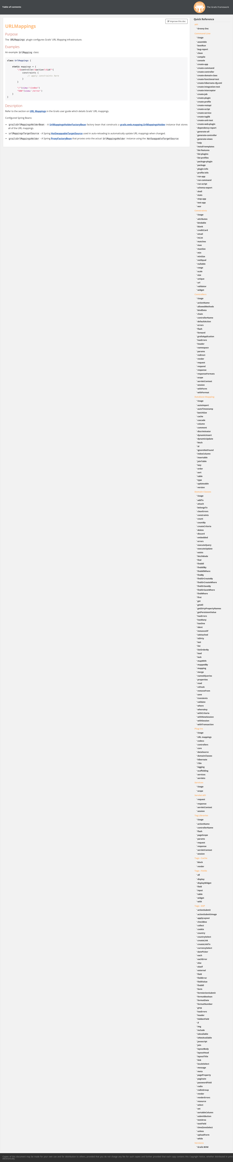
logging (201, 767)
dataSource (203, 752)
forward (201, 332)
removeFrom (204, 690)
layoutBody (203, 1048)
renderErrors (204, 1097)
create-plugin (204, 98)
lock (200, 657)
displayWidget (204, 883)
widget (201, 290)
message (202, 1067)
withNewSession (206, 716)
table (200, 476)
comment (202, 427)
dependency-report (207, 127)
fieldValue (202, 981)
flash (200, 328)
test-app (202, 202)
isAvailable (203, 1034)
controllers (203, 744)
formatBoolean (205, 996)
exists (200, 552)
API (196, 24)
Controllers (201, 294)
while (200, 1138)
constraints (203, 515)
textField (202, 1123)
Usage (200, 37)
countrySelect (204, 936)
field (200, 886)
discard (201, 533)
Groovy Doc (203, 28)
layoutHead (203, 1052)
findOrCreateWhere (207, 582)
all (199, 874)
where (201, 705)
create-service (204, 112)
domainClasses (205, 755)
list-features (204, 150)
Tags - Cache (201, 858)
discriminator (204, 431)
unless (201, 1131)
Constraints (201, 210)
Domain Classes (203, 491)
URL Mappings (38, 111)
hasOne (201, 623)
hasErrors (202, 340)
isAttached (203, 634)
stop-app (202, 198)
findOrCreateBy (205, 578)
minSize (201, 256)
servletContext (205, 381)
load (200, 653)
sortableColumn (205, 1112)
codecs (201, 740)
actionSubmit (204, 910)
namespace (203, 347)
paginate (202, 1078)
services (202, 774)
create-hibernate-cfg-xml (210, 83)
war (199, 206)
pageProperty (204, 1075)
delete (201, 530)
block (200, 862)
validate (202, 702)
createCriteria (204, 526)
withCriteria (203, 713)
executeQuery (204, 545)
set (199, 1108)
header (201, 343)
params (201, 351)
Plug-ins (199, 728)
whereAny (203, 709)
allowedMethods (206, 306)
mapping (202, 668)
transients (203, 698)
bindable (202, 222)
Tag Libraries (201, 815)
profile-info (203, 172)
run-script (202, 183)
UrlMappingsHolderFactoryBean (67, 124)
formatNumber (205, 1004)
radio (200, 1086)
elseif (200, 966)
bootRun (202, 45)
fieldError (202, 977)
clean (200, 53)
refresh (201, 687)
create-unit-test (205, 120)
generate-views (205, 139)
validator (202, 286)
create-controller (206, 71)
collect (201, 925)
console (201, 60)
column (201, 423)
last (199, 642)
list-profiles (203, 157)
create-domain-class (207, 75)
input (200, 890)
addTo (201, 500)
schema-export (205, 187)
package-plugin (205, 161)
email (200, 234)
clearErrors (203, 511)
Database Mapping (204, 396)
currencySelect (205, 948)
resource (202, 1101)
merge (201, 672)
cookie (201, 929)
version (201, 487)
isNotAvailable (205, 1037)
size (199, 275)
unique (201, 278)
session (201, 385)
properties (203, 679)
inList (200, 237)
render (201, 358)
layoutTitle (203, 1056)
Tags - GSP (200, 905)
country (201, 933)
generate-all (203, 131)
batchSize (202, 412)
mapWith (202, 660)
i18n (200, 763)
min (199, 252)
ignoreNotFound (206, 450)
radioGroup (203, 1090)
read (200, 683)
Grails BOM (203, 1147)
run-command (204, 180)
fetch (200, 442)
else (199, 963)
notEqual (202, 260)
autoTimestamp (205, 408)
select (200, 1105)
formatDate (203, 1000)
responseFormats (206, 373)
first (200, 597)
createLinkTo (204, 944)
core (200, 748)
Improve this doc (176, 21)
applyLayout (204, 918)
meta (200, 1071)
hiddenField (203, 1019)
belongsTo (203, 507)
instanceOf (203, 631)
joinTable (202, 461)
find (199, 560)
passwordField (205, 1082)
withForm (202, 388)
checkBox (202, 921)
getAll (200, 604)
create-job (203, 94)
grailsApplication (206, 336)
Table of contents (11, 6)
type (200, 480)
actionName (204, 302)
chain (200, 314)
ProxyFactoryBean (61, 138)
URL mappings (205, 737)
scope (200, 377)
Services (199, 782)
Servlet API (200, 795)
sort (199, 472)
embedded (203, 537)
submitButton (204, 1116)
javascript (202, 1041)
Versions (199, 1142)
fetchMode (203, 556)
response (202, 370)
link (199, 1060)
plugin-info (203, 169)
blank (200, 226)
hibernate (202, 759)
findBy (201, 575)
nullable (202, 263)
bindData (202, 310)
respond (202, 366)
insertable (203, 457)
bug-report (203, 49)
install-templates (206, 146)
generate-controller (207, 135)
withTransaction (206, 724)
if (198, 1022)
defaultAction (204, 321)
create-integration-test (209, 86)
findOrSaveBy (204, 586)
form (200, 989)
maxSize (202, 248)
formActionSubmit (207, 992)
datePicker (203, 951)
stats (200, 195)
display (201, 879)
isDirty (201, 638)
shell (200, 191)
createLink (203, 940)
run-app (201, 176)
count (200, 518)
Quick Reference (204, 19)
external (202, 970)
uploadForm (203, 1134)
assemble (202, 41)
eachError (202, 959)
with (200, 901)
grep (200, 1007)
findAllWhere (204, 571)
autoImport (203, 405)
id (198, 446)
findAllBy (202, 567)
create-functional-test (208, 79)
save (200, 694)
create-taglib (204, 116)
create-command (206, 68)
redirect (201, 355)
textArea (202, 1119)
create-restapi (204, 105)
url (199, 282)
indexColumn (204, 453)
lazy (199, 465)
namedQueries (205, 675)
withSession (203, 720)
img (199, 1026)
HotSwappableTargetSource (67, 133)
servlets (201, 778)
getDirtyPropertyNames (209, 608)
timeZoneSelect (205, 1127)
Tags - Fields (201, 870)
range (200, 267)
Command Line (203, 33)
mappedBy (203, 664)
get (199, 601)
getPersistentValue (207, 612)
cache (200, 416)
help (200, 142)
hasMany (202, 619)
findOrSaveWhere (206, 589)
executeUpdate (205, 548)
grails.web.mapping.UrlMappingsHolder (142, 124)
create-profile (204, 101)
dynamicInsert (205, 435)
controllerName (205, 317)
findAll (201, 563)
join (199, 1045)
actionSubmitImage (207, 914)
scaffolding (203, 770)
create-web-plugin (206, 124)
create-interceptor (207, 90)
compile (201, 56)
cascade (201, 420)
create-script (204, 109)
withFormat (203, 392)
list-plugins (203, 154)
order (200, 468)
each (200, 955)
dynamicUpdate (205, 438)
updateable (203, 483)
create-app (203, 64)
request (201, 362)
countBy (202, 522)
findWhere (203, 593)
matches (202, 241)
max (200, 245)
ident (200, 627)
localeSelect (203, 1063)
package (202, 165)
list (199, 646)
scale (200, 271)
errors (201, 325)
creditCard (203, 230)
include (201, 1030)
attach (201, 503)
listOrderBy (203, 649)
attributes (203, 219)
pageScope (203, 835)
